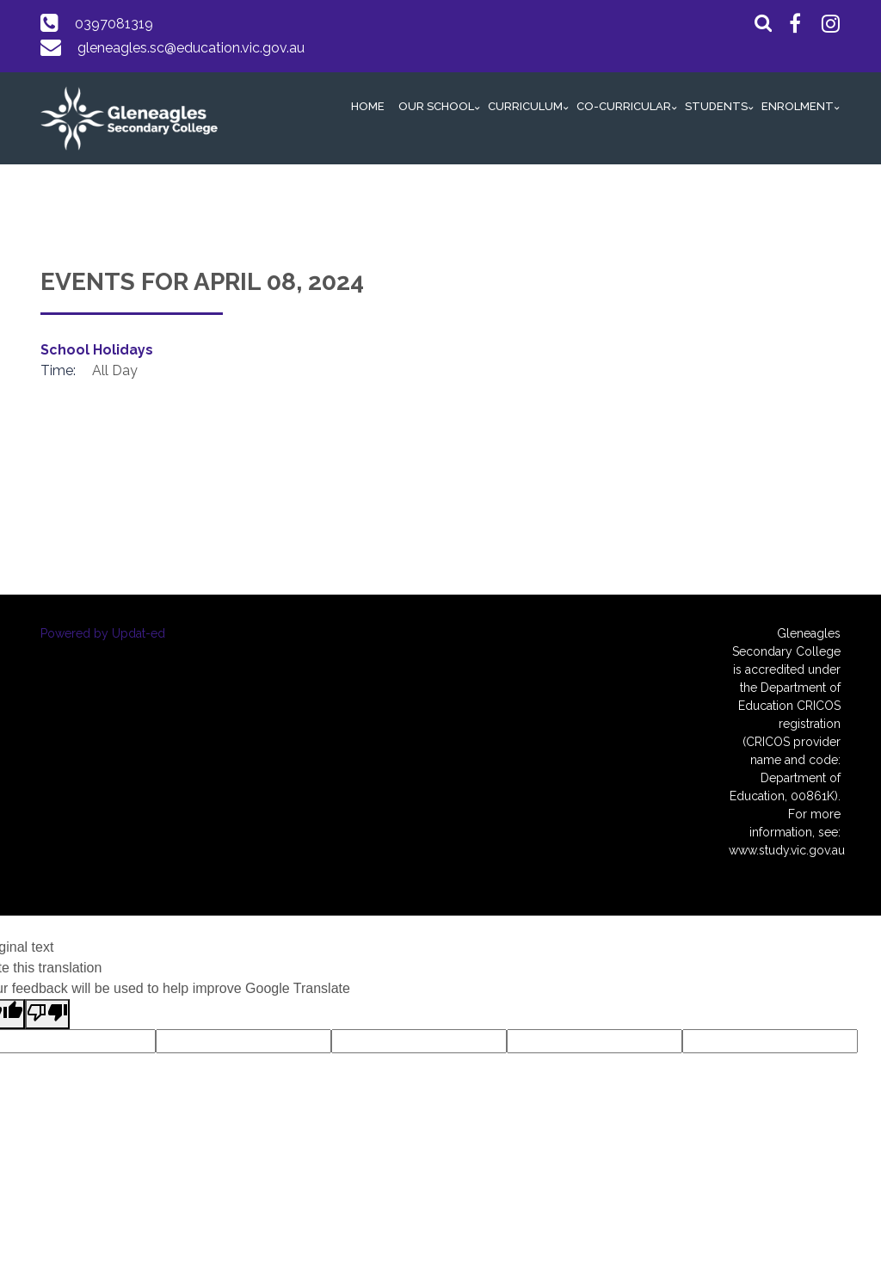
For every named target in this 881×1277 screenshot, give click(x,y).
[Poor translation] (47, 1014)
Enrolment (797, 106)
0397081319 (114, 23)
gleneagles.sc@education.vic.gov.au (191, 48)
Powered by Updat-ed (102, 633)
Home (368, 106)
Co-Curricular (623, 106)
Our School (436, 106)
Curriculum (525, 106)
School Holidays (96, 350)
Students (716, 106)
